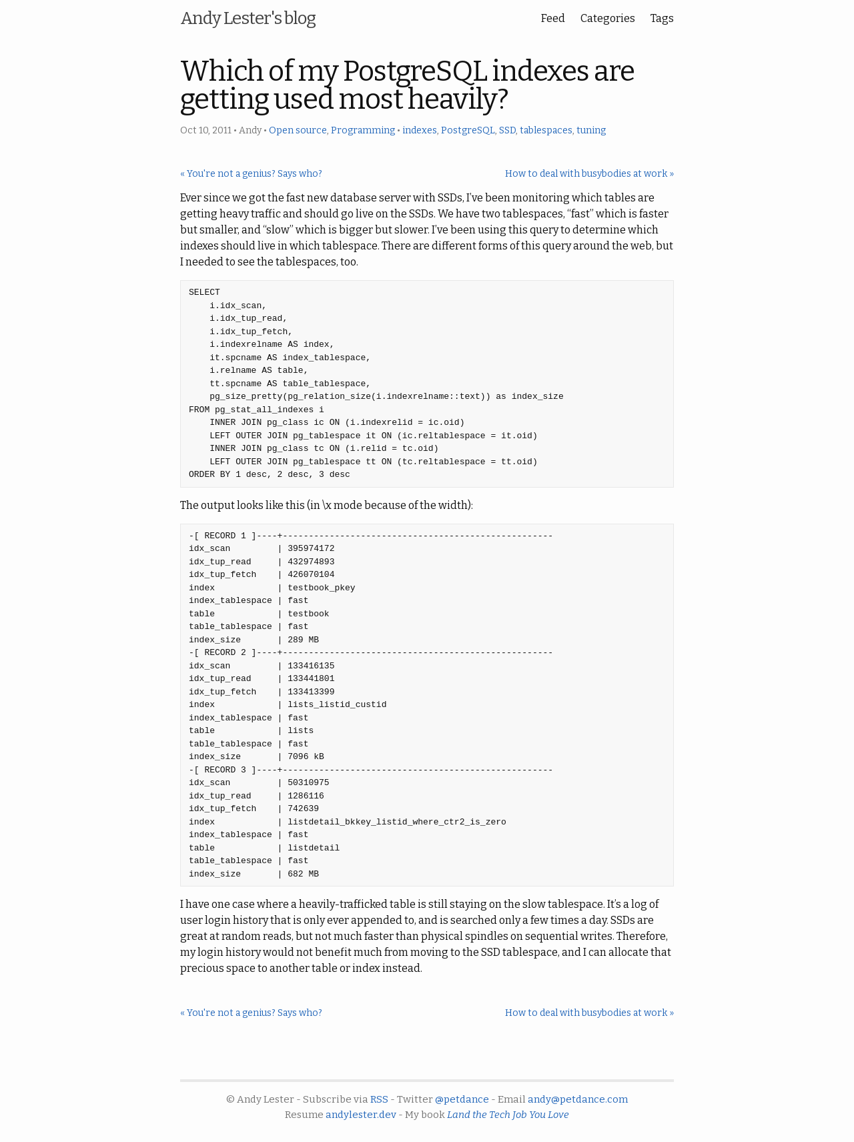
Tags (662, 18)
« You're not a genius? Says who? (251, 173)
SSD (507, 130)
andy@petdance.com (578, 1099)
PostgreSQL (468, 130)
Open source (298, 130)
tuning (591, 130)
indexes (419, 130)
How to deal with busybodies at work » (589, 173)
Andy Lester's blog (248, 18)
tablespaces (546, 130)
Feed (553, 18)
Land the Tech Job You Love (508, 1115)
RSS (379, 1099)
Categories (607, 18)
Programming (363, 130)
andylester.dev (361, 1115)
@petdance (462, 1099)
